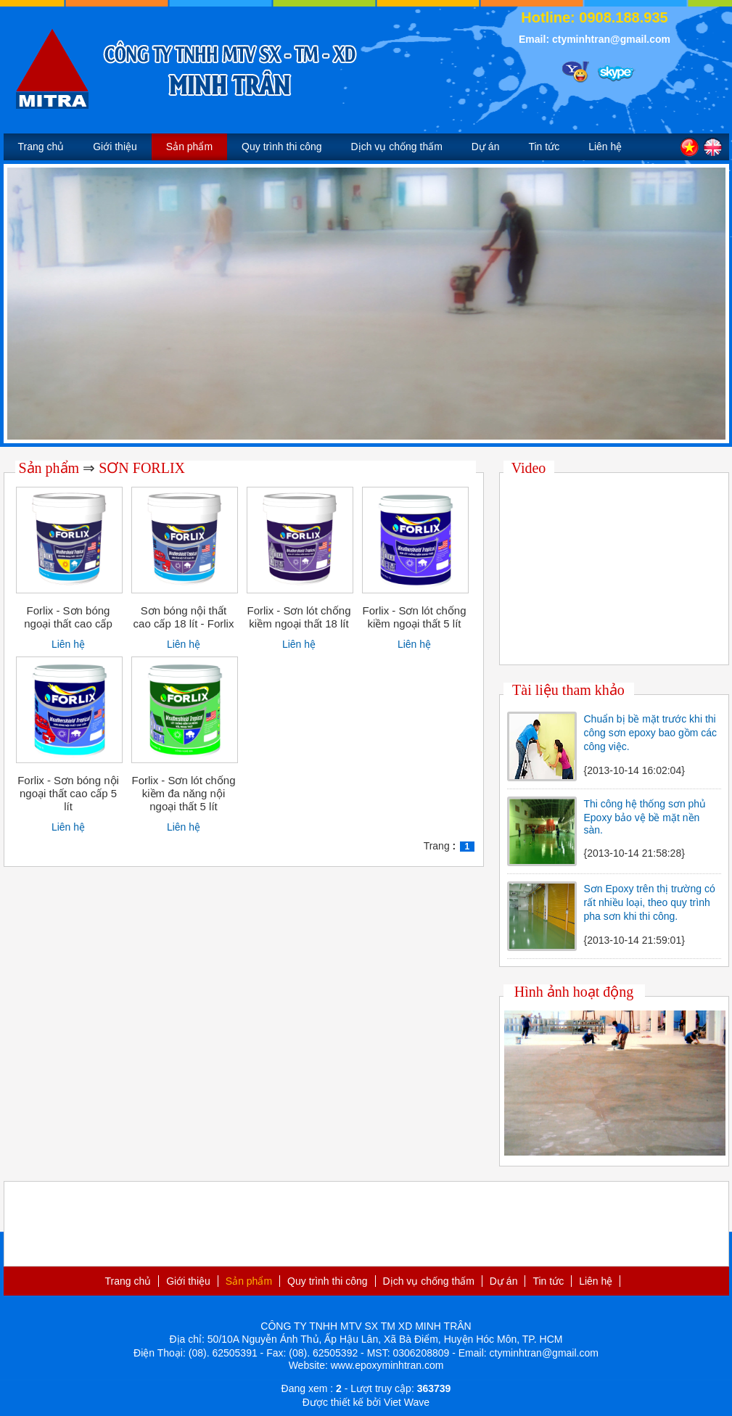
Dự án (486, 146)
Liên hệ (605, 146)
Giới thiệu (115, 146)
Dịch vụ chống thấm (397, 146)
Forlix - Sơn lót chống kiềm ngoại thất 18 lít (298, 617)
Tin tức (543, 146)
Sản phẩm (189, 146)
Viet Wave (406, 1402)
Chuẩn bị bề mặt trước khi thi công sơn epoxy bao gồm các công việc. (650, 732)
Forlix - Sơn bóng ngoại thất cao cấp (68, 617)
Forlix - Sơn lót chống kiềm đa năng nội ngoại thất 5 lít (183, 793)
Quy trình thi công (282, 146)
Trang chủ (41, 146)
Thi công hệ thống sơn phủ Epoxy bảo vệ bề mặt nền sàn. (645, 817)
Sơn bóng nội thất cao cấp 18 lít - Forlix (183, 617)
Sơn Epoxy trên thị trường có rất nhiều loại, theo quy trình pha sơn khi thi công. (649, 902)
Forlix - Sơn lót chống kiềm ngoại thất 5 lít (414, 617)
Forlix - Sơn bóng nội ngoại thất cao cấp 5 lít (68, 793)
